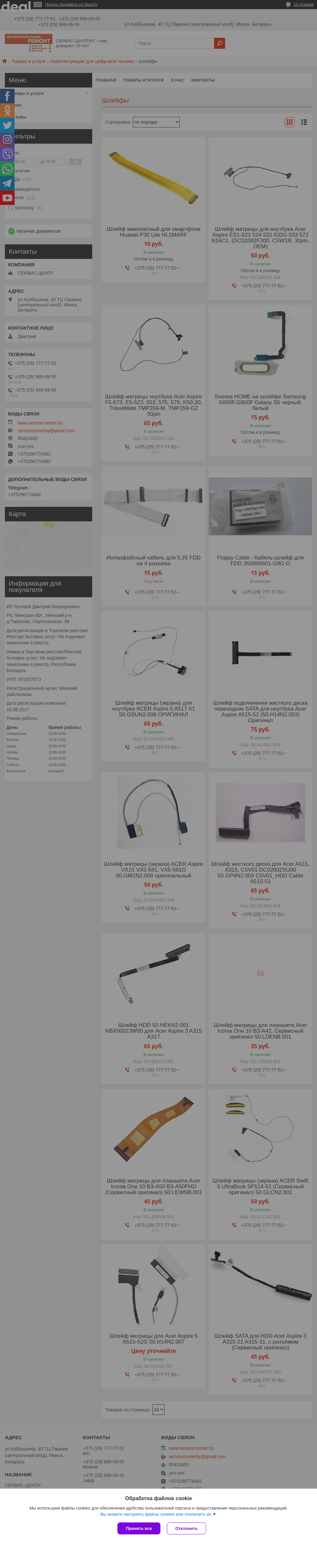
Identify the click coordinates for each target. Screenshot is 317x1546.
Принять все (139, 1528)
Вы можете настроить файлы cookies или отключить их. (156, 1514)
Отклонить (186, 1528)
